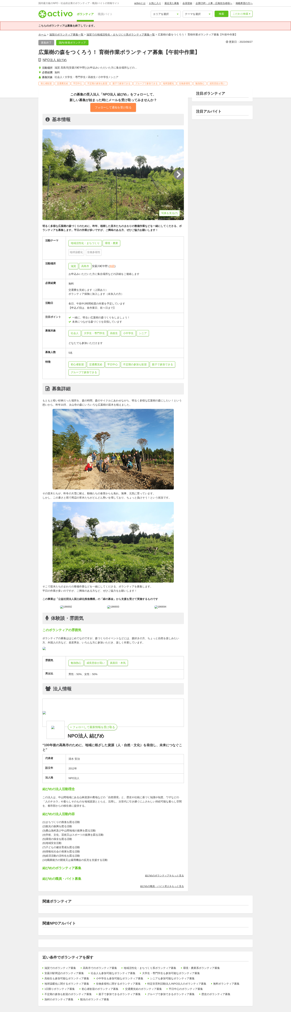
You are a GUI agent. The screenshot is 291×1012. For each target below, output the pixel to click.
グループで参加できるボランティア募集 (171, 994)
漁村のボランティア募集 (58, 999)
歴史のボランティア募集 (215, 994)
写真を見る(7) (169, 213)
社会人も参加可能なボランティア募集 (113, 973)
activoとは (139, 3)
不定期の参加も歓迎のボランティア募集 (68, 994)
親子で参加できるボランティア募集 (120, 994)
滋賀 (73, 266)
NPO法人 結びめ (55, 60)
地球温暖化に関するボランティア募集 (66, 983)
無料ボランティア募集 (226, 983)
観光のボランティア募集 (94, 999)
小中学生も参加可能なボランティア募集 (119, 978)
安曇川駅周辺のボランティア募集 (64, 973)
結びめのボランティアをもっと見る (164, 875)
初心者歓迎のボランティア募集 (100, 988)
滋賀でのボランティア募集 (60, 967)
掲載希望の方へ (244, 3)
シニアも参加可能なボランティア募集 (172, 978)
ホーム (42, 34)
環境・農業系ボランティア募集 (201, 967)
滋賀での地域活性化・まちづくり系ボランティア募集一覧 (120, 34)
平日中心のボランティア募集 (186, 988)
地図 (112, 266)
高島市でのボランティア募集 (100, 967)
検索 (221, 13)
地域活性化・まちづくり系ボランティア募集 (150, 967)
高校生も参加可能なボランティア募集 (66, 978)
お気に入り (155, 3)
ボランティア (85, 14)
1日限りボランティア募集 (59, 988)
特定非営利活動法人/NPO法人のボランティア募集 (176, 983)
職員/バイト (105, 14)
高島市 (85, 266)
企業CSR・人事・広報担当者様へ (214, 3)
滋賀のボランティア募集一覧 (66, 34)
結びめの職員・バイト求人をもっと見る (162, 886)
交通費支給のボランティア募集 (143, 988)
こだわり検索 (240, 13)
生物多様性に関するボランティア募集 (118, 983)
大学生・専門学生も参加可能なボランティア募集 (171, 973)
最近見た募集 (171, 3)
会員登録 (187, 3)
